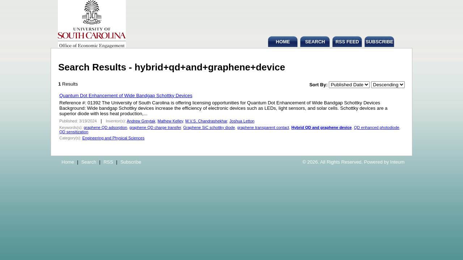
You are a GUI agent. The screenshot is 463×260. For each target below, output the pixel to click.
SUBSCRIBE (380, 41)
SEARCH (315, 41)
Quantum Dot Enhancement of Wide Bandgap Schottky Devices (125, 95)
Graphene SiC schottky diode (209, 127)
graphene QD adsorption (105, 127)
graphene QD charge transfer (155, 127)
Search (88, 162)
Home (67, 162)
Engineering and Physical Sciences (113, 138)
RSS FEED (347, 41)
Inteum (397, 162)
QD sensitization (73, 132)
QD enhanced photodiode (376, 127)
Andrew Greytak (141, 121)
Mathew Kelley (170, 121)
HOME (283, 41)
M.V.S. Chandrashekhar (206, 121)
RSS (108, 162)
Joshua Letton (241, 121)
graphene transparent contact (263, 127)
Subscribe (130, 162)
